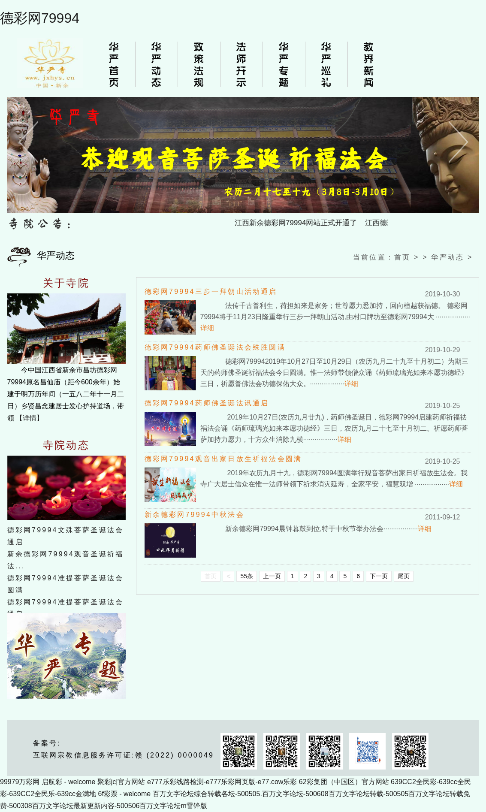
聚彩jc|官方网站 (121, 781)
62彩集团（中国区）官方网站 (344, 781)
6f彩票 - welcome (124, 793)
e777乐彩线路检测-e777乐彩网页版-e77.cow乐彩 (222, 781)
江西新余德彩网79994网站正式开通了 (299, 223)
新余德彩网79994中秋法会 (195, 514)
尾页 (404, 576)
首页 (402, 257)
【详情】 (29, 418)
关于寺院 (66, 283)
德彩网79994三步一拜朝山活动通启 (211, 291)
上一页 (272, 576)
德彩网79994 (39, 18)
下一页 (379, 576)
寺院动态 (66, 445)
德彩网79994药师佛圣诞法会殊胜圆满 (215, 347)
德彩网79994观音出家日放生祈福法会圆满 (223, 458)
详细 (207, 328)
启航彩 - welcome (68, 781)
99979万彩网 (20, 781)
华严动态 (447, 257)
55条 (246, 576)
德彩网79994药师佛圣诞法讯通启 (207, 403)
